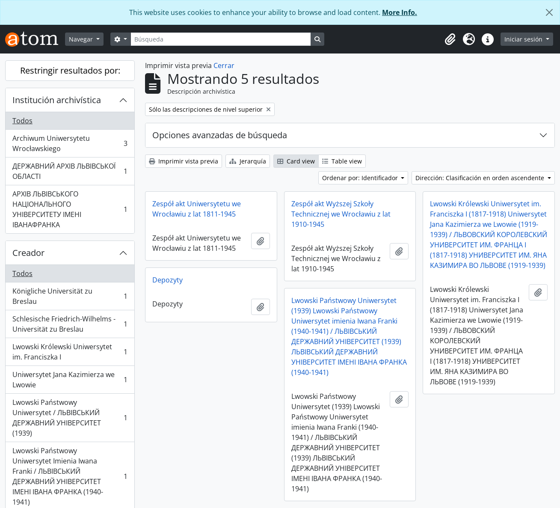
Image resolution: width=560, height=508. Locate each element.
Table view (342, 161)
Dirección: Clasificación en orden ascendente (480, 178)
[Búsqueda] (220, 39)
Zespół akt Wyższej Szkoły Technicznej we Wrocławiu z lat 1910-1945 (341, 214)
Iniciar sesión (524, 39)
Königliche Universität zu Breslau (69, 296)
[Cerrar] (549, 12)
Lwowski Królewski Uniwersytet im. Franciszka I (69, 352)
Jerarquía (247, 161)
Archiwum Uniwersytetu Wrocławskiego (69, 143)
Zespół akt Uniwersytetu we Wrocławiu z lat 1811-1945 (196, 209)
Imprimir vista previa (183, 161)
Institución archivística (56, 100)
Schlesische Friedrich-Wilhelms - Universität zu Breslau (69, 324)
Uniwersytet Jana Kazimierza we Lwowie (69, 379)
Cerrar (223, 65)
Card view (296, 161)
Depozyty (167, 280)
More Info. (399, 12)
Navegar (82, 39)
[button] (450, 39)
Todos (22, 120)
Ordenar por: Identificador (361, 178)
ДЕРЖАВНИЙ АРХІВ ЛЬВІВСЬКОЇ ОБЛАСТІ (69, 171)
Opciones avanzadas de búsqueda (219, 135)
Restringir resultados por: (70, 70)
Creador (28, 252)
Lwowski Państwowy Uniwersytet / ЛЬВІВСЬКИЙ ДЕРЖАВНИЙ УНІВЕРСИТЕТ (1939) (69, 418)
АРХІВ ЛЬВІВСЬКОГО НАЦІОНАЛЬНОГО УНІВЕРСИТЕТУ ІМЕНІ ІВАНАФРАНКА (69, 209)
